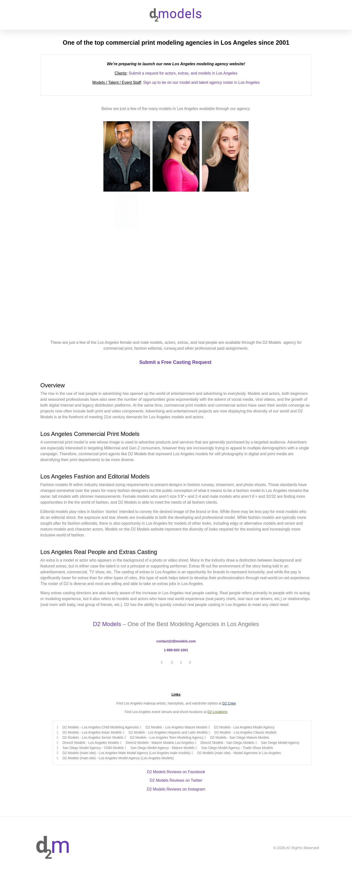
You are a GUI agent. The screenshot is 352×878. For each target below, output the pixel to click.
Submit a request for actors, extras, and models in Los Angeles (176, 73)
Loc (215, 712)
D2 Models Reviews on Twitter (176, 780)
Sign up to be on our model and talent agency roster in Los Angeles (201, 82)
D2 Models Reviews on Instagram (176, 789)
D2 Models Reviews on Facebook (176, 772)
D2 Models (107, 624)
